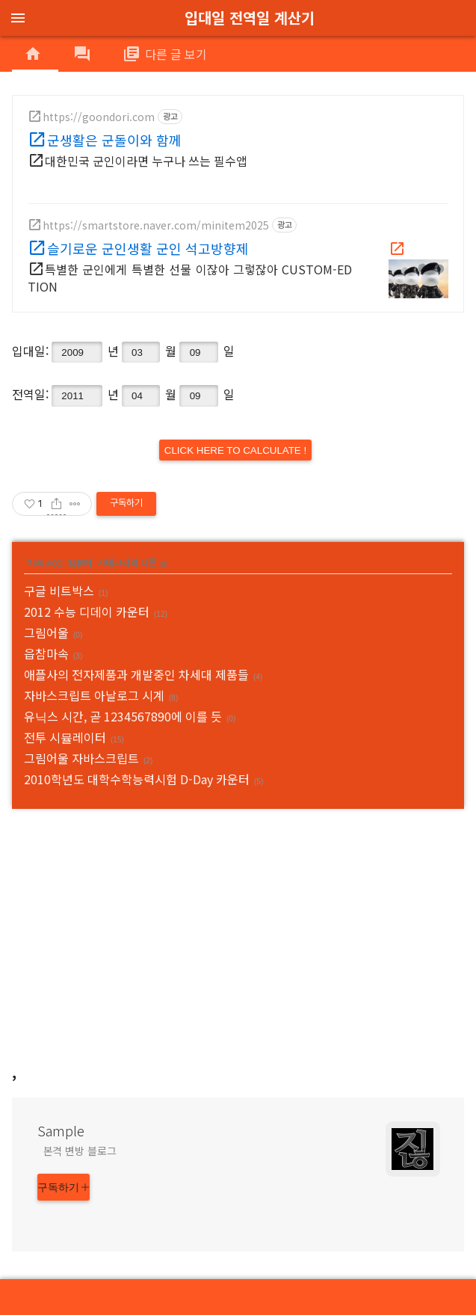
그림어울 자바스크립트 (81, 758)
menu (18, 18)
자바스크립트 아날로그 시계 (94, 695)
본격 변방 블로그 (80, 1150)
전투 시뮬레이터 (65, 737)
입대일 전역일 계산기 (250, 17)
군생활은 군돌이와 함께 (114, 140)
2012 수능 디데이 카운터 (86, 611)
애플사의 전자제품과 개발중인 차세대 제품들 (136, 674)
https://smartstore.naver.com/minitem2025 (156, 225)
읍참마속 (46, 653)
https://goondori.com (99, 116)
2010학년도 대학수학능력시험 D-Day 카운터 (137, 779)
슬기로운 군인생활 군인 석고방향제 (148, 248)
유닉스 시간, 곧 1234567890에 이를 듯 (123, 716)
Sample (60, 1130)
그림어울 (46, 632)
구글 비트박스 (59, 591)
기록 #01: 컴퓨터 (59, 561)
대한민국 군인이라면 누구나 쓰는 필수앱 (146, 161)
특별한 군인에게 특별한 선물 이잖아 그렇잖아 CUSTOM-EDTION (190, 277)
